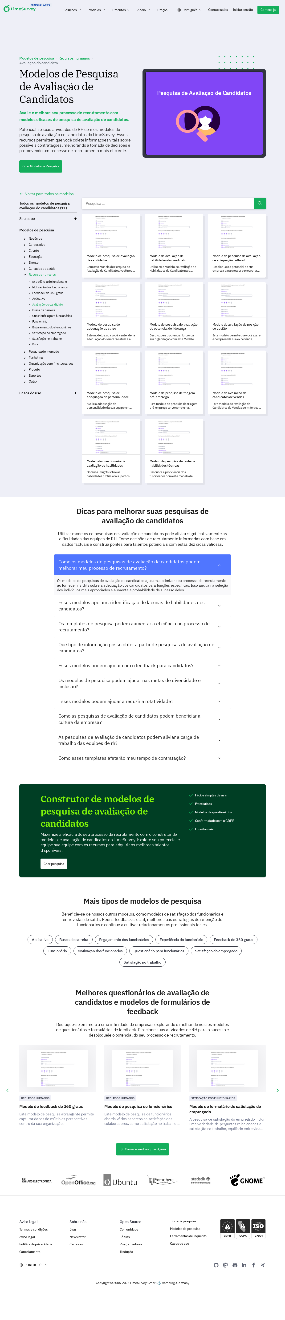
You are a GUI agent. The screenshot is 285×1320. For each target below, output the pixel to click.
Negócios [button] (25, 239)
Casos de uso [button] (48, 393)
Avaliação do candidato (47, 305)
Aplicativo (38, 299)
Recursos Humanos (35, 1098)
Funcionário (39, 321)
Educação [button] (25, 257)
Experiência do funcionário (49, 282)
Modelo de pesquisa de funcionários (138, 1106)
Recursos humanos (42, 274)
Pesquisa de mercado (44, 351)
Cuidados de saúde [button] (25, 269)
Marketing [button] (25, 357)
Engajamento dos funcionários (51, 327)
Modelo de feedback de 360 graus (51, 1106)
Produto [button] (25, 369)
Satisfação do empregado (49, 333)
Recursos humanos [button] (25, 275)
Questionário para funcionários (52, 316)
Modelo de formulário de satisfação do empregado (225, 1109)
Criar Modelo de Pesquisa (40, 166)
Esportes (35, 375)
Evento (34, 262)
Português (190, 10)
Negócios (35, 238)
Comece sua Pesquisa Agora (142, 1149)
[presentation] (7, 1090)
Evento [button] (25, 263)
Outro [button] (25, 381)
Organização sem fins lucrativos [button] (25, 364)
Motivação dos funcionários (50, 287)
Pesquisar (260, 203)
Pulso (36, 344)
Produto (34, 369)
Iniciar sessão (243, 10)
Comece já (268, 10)
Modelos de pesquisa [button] (75, 230)
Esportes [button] (25, 376)
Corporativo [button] (25, 245)
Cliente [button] (25, 251)
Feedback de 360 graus (47, 293)
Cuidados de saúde (42, 268)
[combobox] (174, 203)
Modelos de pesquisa (36, 230)
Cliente (34, 250)
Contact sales (218, 10)
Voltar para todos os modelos (46, 193)
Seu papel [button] (48, 218)
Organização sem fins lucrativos (51, 363)
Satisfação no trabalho (47, 339)
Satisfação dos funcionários (213, 1098)
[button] (72, 10)
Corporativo (37, 244)
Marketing (36, 357)
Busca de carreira (43, 310)
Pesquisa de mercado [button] (25, 352)
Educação (35, 256)
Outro (33, 381)
